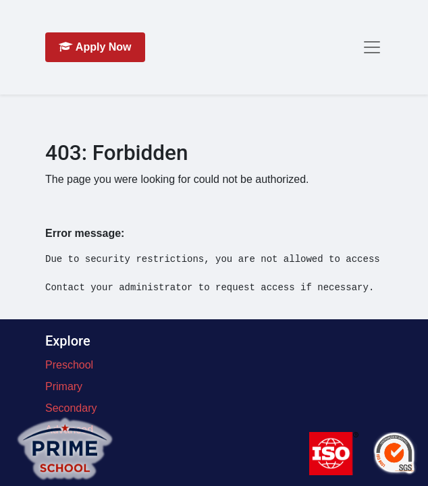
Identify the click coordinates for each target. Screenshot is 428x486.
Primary (63, 386)
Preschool (69, 365)
